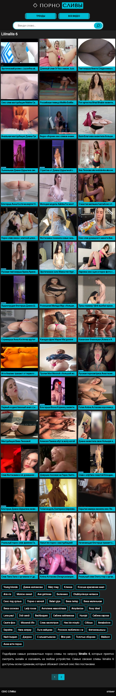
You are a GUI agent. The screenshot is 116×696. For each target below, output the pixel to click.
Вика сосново (11, 608)
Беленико (62, 594)
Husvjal (83, 615)
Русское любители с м (70, 629)
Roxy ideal (94, 608)
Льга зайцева (44, 629)
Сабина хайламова (63, 615)
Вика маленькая (93, 601)
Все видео (74, 16)
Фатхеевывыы (97, 629)
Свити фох (9, 622)
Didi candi (24, 615)
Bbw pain (66, 637)
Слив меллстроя (49, 622)
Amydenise (77, 608)
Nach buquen (10, 637)
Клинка (68, 587)
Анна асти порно (12, 644)
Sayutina (7, 629)
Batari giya (54, 601)
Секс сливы (9, 691)
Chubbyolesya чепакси (85, 594)
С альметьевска (46, 637)
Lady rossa (30, 608)
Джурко (27, 637)
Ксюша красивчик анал (91, 587)
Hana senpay (24, 629)
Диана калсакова (33, 587)
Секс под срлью (12, 601)
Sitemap (110, 692)
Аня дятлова (44, 594)
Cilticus (89, 622)
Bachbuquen (41, 615)
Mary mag (53, 587)
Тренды (40, 16)
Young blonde (10, 587)
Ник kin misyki (71, 622)
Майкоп (105, 637)
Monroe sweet (24, 594)
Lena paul (8, 615)
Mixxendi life (27, 622)
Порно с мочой (35, 601)
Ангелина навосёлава (54, 608)
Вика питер (72, 601)
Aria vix (7, 594)
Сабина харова (101, 615)
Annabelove (104, 622)
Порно (58, 5)
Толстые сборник (85, 637)
